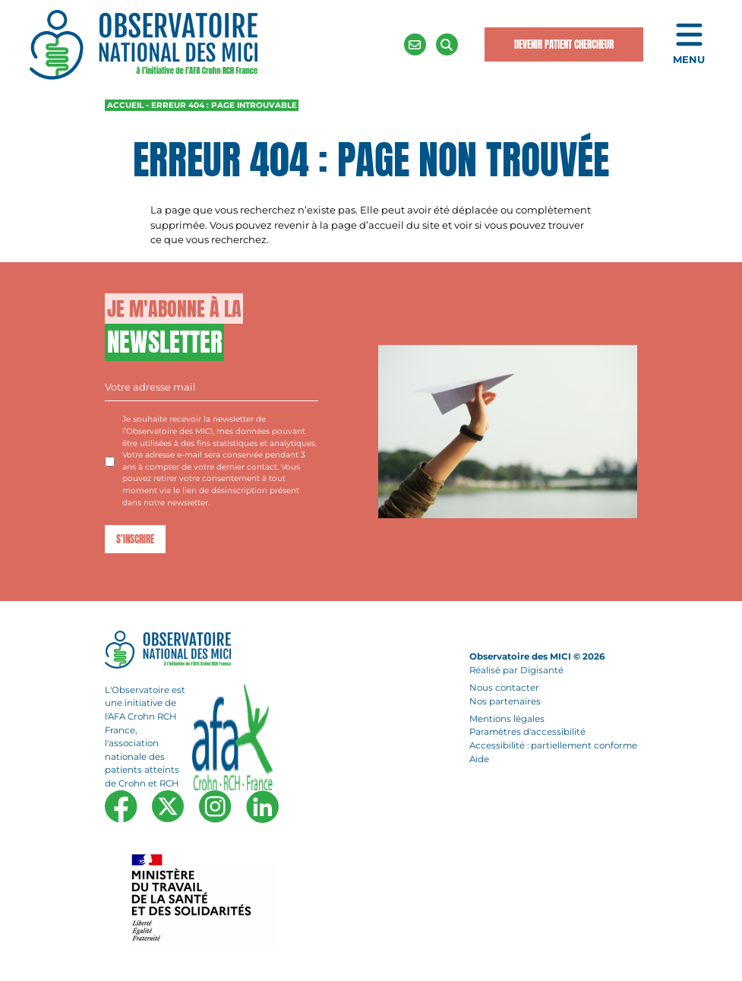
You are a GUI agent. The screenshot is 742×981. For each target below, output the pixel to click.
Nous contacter (504, 687)
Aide (479, 759)
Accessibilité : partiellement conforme (553, 745)
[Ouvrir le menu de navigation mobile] (689, 44)
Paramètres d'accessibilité (527, 732)
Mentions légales (507, 719)
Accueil (125, 105)
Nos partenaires (505, 701)
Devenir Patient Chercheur (564, 44)
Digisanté (542, 670)
